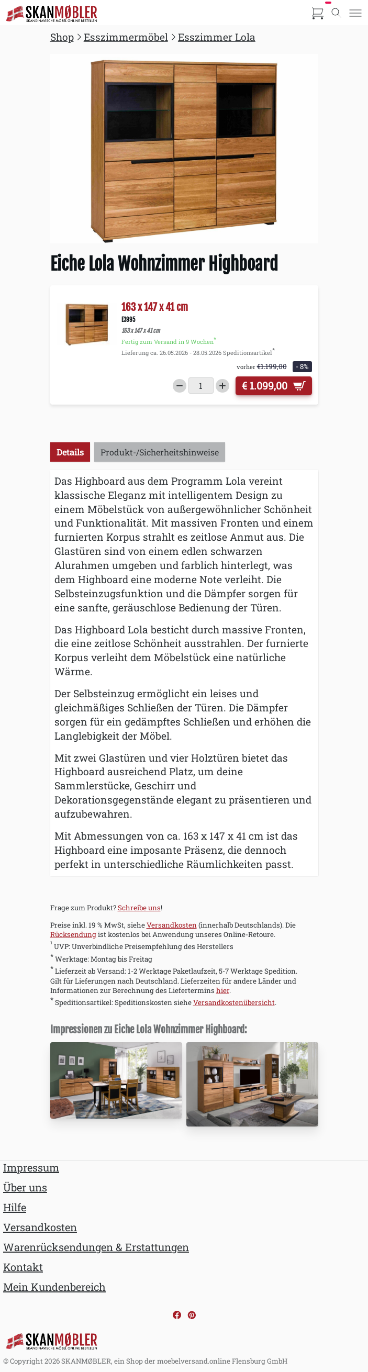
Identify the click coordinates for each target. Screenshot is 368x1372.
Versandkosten (172, 925)
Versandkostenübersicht (234, 1002)
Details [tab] (70, 452)
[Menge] (201, 385)
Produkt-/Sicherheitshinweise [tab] (160, 452)
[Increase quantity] (222, 386)
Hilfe (14, 1207)
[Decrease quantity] (179, 386)
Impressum (31, 1167)
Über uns (25, 1187)
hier (222, 990)
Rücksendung (73, 934)
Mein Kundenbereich (54, 1286)
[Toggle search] (336, 13)
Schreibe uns (139, 907)
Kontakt (23, 1267)
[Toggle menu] (355, 13)
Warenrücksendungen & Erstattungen (96, 1247)
